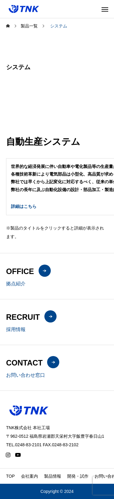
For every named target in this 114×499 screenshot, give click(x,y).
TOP (10, 476)
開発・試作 (77, 476)
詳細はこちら (23, 206)
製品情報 (52, 476)
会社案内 (29, 476)
